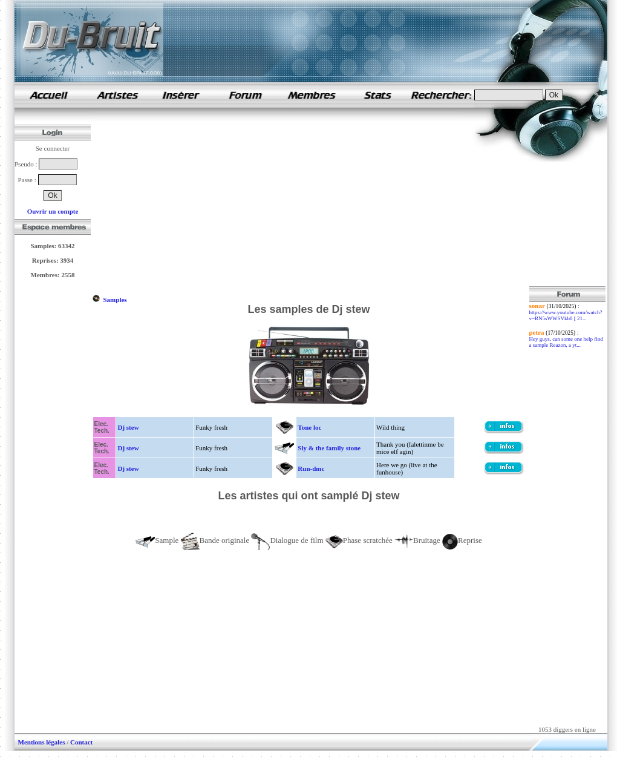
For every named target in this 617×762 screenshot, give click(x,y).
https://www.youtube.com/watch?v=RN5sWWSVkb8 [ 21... (565, 315)
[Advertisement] (209, 201)
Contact (81, 742)
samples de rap (48, 95)
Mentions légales (41, 742)
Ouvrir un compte (53, 211)
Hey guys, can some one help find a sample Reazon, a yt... (566, 342)
